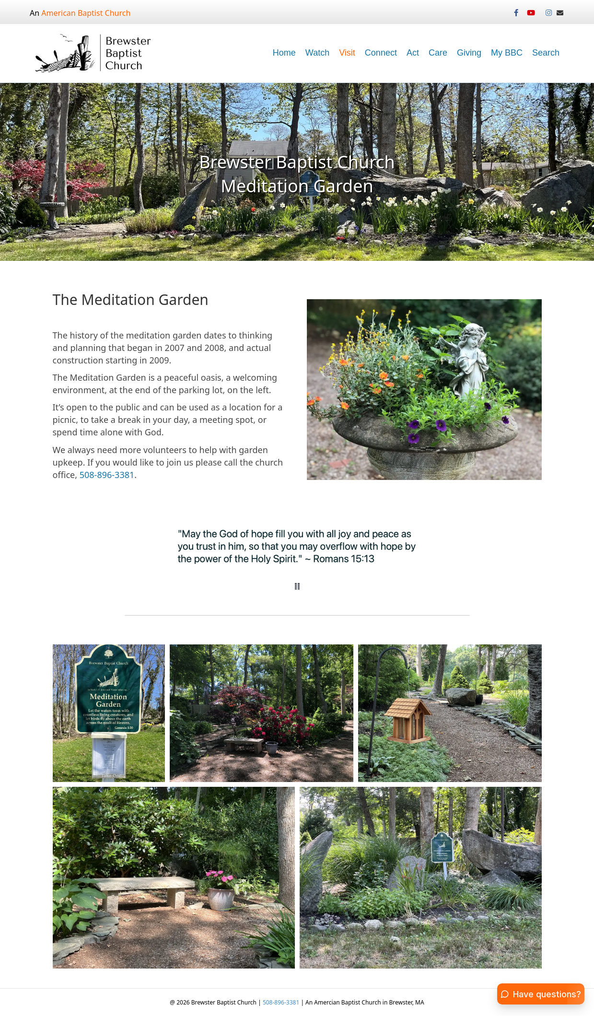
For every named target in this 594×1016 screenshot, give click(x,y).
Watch (317, 53)
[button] (297, 586)
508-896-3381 (107, 474)
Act (413, 53)
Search (545, 53)
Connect (381, 53)
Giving (469, 53)
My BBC (507, 53)
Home (284, 53)
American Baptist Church (85, 13)
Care (438, 53)
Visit (347, 53)
